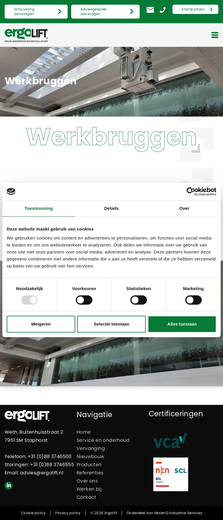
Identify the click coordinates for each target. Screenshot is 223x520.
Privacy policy (68, 513)
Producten (89, 464)
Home (84, 432)
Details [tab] (111, 208)
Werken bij (89, 489)
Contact (86, 497)
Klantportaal (193, 9)
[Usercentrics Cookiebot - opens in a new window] (191, 191)
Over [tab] (184, 208)
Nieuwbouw (91, 456)
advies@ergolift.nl (41, 473)
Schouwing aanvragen (24, 12)
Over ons (87, 481)
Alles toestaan (182, 323)
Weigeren (41, 323)
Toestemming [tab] (39, 208)
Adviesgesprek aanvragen (93, 12)
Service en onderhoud (103, 440)
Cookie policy (33, 513)
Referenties (90, 473)
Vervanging (91, 448)
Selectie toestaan (112, 323)
